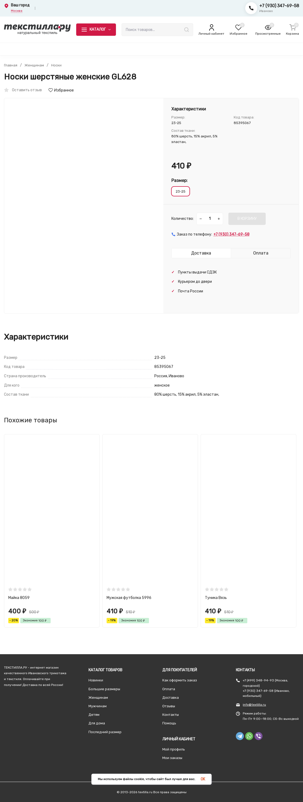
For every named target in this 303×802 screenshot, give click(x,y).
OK (203, 779)
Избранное (61, 90)
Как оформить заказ (179, 680)
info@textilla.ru (254, 704)
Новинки (95, 680)
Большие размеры (104, 689)
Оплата (168, 689)
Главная (11, 65)
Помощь (169, 723)
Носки (57, 65)
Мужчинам (97, 706)
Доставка (170, 698)
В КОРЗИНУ (247, 218)
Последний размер (105, 732)
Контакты (170, 715)
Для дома (96, 723)
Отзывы (168, 706)
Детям (93, 715)
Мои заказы (172, 758)
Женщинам (35, 65)
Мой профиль (173, 749)
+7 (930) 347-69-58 (279, 5)
